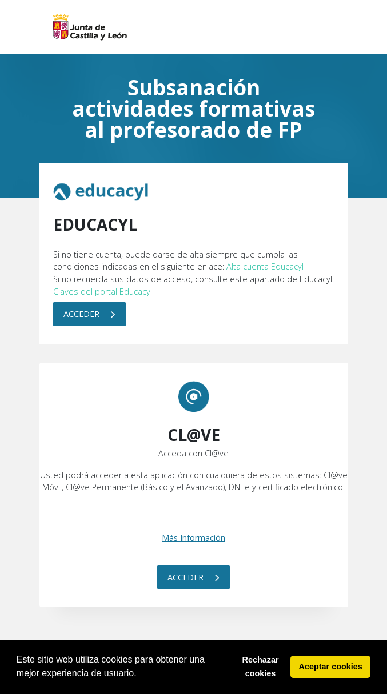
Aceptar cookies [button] (330, 666)
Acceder (89, 313)
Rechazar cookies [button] (260, 666)
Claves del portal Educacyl (102, 291)
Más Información (193, 537)
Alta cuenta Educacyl (265, 266)
